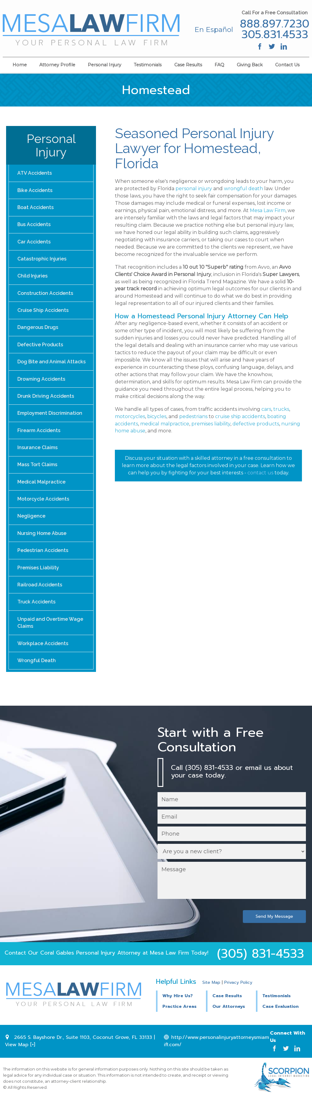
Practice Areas (179, 1011)
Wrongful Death (36, 665)
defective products (255, 424)
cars (266, 409)
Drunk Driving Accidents (46, 398)
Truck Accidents (36, 606)
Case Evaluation (280, 1011)
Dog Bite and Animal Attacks (51, 363)
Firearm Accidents (39, 433)
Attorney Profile (57, 64)
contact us (260, 473)
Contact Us (287, 64)
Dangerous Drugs (38, 329)
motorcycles (130, 416)
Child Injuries (32, 277)
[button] (231, 1000)
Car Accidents (34, 242)
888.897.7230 (274, 24)
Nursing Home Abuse (42, 537)
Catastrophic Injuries (42, 260)
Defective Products (40, 346)
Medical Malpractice (41, 484)
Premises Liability (38, 571)
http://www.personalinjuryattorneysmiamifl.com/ (216, 1046)
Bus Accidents (34, 225)
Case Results (188, 64)
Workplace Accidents (43, 648)
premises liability (210, 424)
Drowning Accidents (41, 381)
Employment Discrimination (50, 415)
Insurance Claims (37, 450)
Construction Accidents (45, 294)
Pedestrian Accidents (43, 554)
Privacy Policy (238, 987)
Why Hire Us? (177, 1000)
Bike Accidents (35, 190)
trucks (281, 409)
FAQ (219, 64)
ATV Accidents (34, 173)
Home (19, 64)
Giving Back (250, 64)
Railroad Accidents (40, 589)
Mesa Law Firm (267, 210)
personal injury (194, 188)
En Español (213, 29)
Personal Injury (104, 64)
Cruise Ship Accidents (43, 312)
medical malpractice (164, 424)
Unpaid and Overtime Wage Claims (50, 627)
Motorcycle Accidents (43, 502)
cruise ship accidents (240, 416)
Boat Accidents (35, 208)
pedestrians (193, 416)
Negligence (31, 519)
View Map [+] (20, 1049)
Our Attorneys (228, 1011)
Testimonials (147, 64)
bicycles (156, 416)
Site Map (211, 987)
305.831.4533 (274, 34)
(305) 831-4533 (260, 958)
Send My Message (274, 921)
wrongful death (243, 188)
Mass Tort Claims (37, 467)
